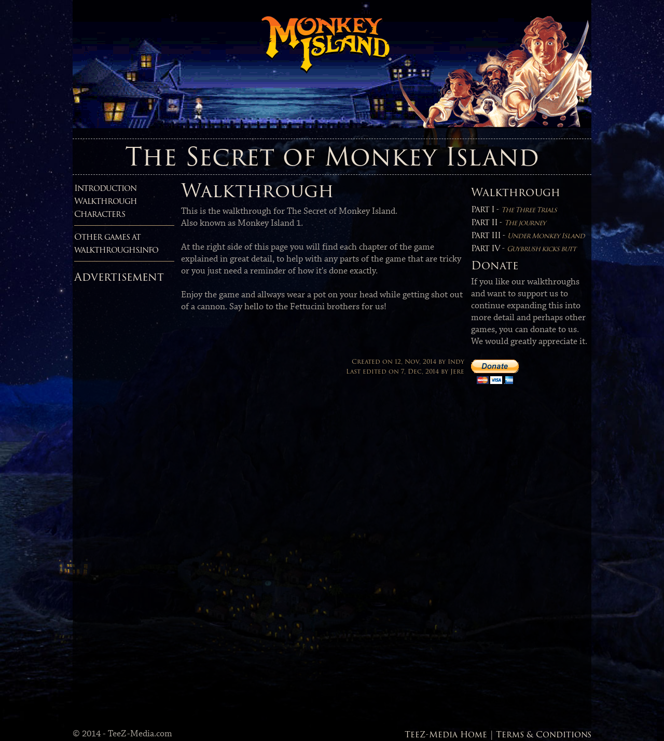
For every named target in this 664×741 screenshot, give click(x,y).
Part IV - (523, 248)
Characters (99, 214)
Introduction (105, 188)
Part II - (508, 222)
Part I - (514, 209)
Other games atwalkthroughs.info (116, 243)
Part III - (528, 235)
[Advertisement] (115, 443)
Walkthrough (105, 201)
